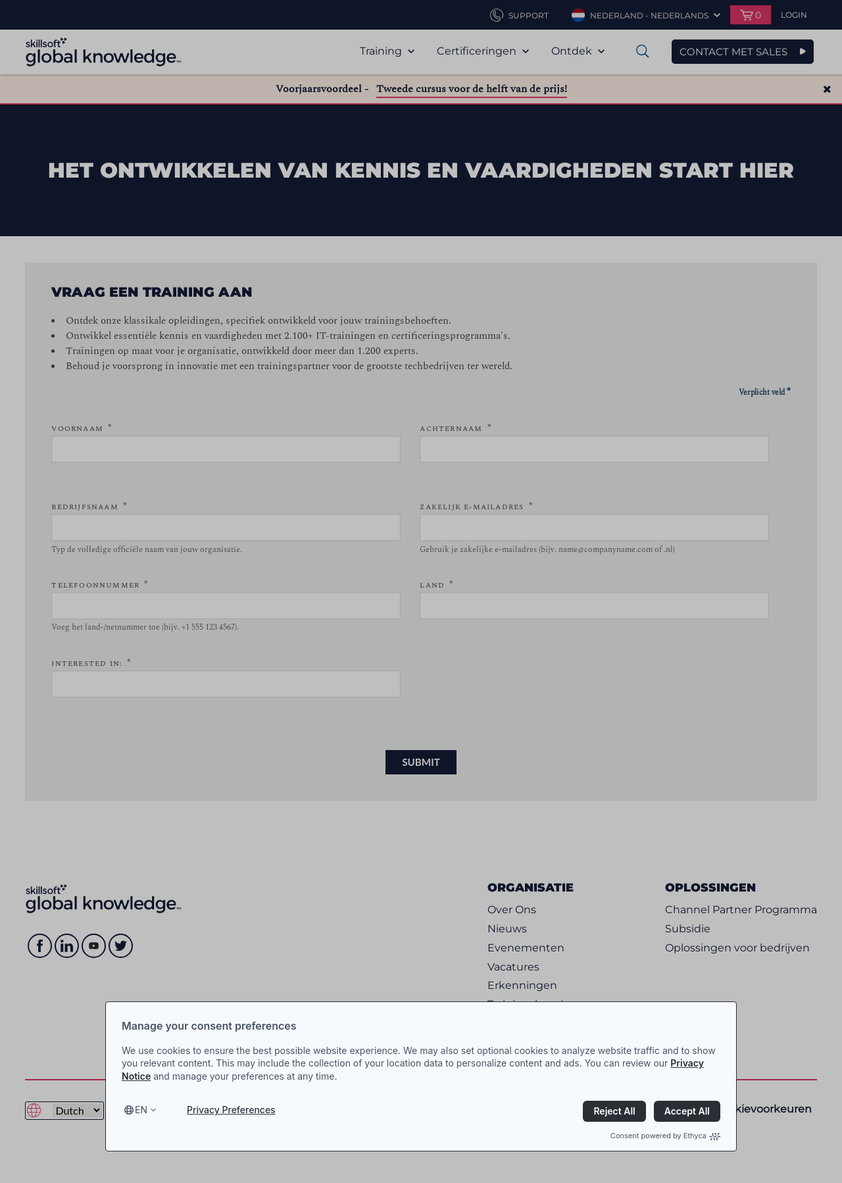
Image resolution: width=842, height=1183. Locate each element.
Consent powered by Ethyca (665, 1135)
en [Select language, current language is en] (141, 1109)
